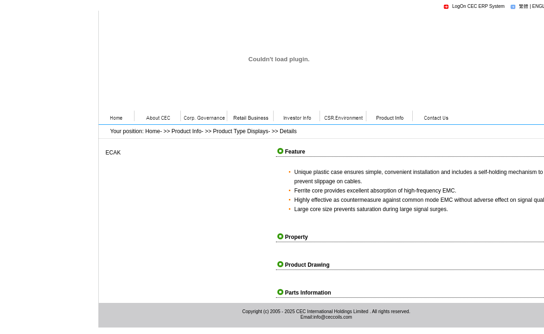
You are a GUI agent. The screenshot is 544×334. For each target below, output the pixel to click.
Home (152, 131)
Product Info (187, 131)
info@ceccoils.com (333, 317)
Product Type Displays (240, 131)
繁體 (523, 6)
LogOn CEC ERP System (478, 6)
